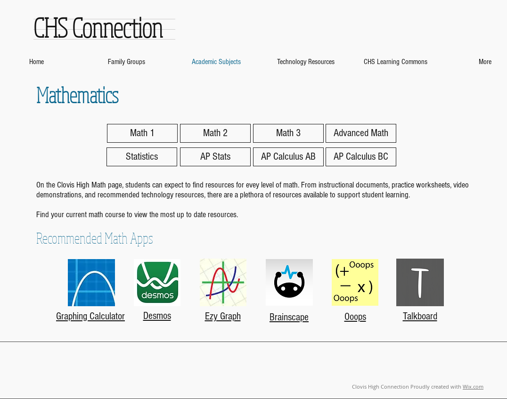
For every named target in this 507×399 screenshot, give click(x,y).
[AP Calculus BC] (361, 156)
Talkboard (420, 316)
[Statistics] (141, 156)
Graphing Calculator (90, 316)
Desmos (157, 316)
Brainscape (289, 317)
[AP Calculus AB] (288, 156)
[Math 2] (215, 133)
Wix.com (473, 386)
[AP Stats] (215, 156)
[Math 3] (288, 133)
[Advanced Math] (361, 133)
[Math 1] (142, 133)
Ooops (355, 317)
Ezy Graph (223, 316)
